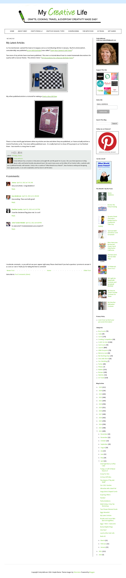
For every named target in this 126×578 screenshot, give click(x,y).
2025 (100, 387)
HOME (12, 31)
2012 (100, 431)
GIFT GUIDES (112, 31)
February (104, 544)
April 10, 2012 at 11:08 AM (30, 196)
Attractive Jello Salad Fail (108, 488)
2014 (100, 424)
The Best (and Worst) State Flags (112, 257)
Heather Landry (17, 209)
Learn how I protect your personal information (106, 321)
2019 (100, 408)
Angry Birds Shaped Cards (108, 492)
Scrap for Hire (104, 474)
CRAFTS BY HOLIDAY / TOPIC (55, 31)
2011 (100, 551)
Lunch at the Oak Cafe (107, 533)
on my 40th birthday (34, 50)
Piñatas (100, 367)
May (102, 458)
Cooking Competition (105, 339)
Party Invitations (105, 501)
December (104, 434)
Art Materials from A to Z (112, 267)
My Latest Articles (106, 515)
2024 (100, 391)
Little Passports (103, 350)
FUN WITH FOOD (88, 31)
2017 (100, 414)
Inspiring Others (105, 495)
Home (49, 270)
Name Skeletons (111, 194)
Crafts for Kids (103, 342)
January (103, 547)
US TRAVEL (100, 31)
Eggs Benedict (105, 512)
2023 (100, 394)
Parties (20, 155)
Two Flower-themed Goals (109, 509)
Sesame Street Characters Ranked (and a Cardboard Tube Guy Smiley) (107, 221)
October (103, 441)
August (103, 448)
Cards (100, 337)
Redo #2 (103, 536)
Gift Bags (14, 155)
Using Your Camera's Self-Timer (61, 50)
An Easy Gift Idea (105, 477)
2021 (100, 401)
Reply (13, 189)
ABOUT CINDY (22, 31)
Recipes (100, 372)
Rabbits (100, 370)
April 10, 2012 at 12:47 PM (31, 209)
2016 (100, 418)
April (102, 461)
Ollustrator (77, 572)
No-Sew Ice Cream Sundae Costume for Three (112, 293)
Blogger (91, 572)
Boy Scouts (101, 331)
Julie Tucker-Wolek (18, 223)
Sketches (101, 375)
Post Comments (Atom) (22, 274)
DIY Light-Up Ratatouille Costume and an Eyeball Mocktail (112, 282)
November (104, 437)
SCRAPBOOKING (73, 31)
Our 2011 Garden (106, 485)
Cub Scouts (101, 345)
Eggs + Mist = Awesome (108, 524)
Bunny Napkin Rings (106, 527)
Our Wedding (102, 361)
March (103, 540)
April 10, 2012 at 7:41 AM (25, 183)
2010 (100, 555)
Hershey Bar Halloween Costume (112, 304)
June (102, 454)
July (102, 451)
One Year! (103, 530)
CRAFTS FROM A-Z (36, 31)
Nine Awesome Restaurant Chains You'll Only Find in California (113, 246)
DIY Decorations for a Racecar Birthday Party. (57, 58)
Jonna (14, 183)
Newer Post (10, 270)
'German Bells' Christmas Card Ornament (113, 233)
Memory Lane (102, 353)
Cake (99, 334)
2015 (100, 421)
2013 (100, 428)
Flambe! (102, 498)
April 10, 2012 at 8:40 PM (34, 223)
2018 (100, 411)
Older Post (87, 270)
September (104, 444)
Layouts (100, 348)
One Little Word (103, 359)
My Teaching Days (104, 356)
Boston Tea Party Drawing (112, 206)
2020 (100, 404)
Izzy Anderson (16, 196)
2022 (100, 397)
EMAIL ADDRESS (102, 104)
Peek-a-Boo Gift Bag (49, 96)
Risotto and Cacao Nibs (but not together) (107, 520)
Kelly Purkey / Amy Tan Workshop (107, 505)
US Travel (101, 378)
